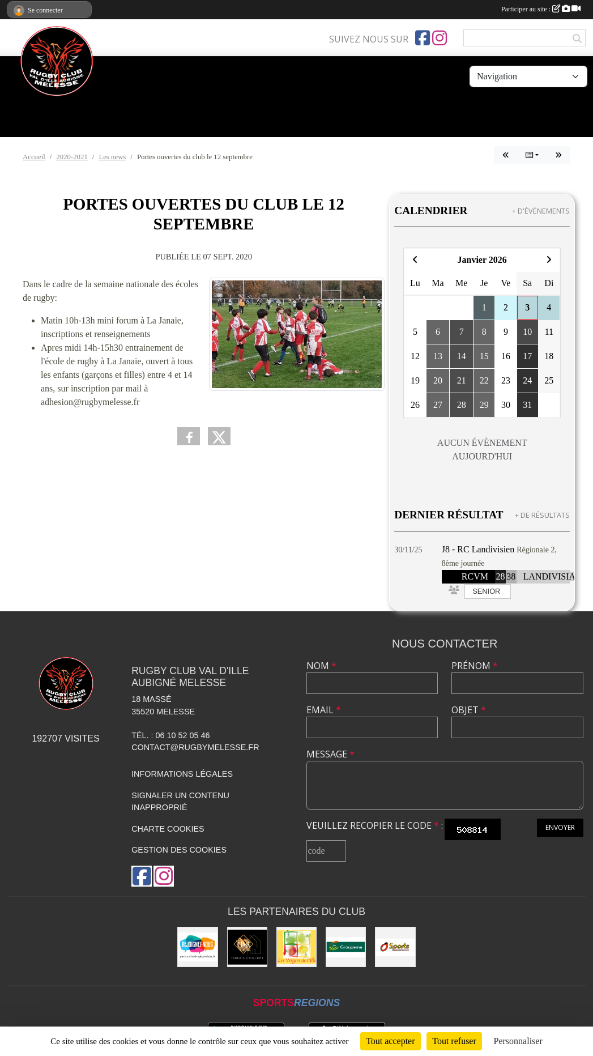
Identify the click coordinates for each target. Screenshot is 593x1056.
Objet (468, 710)
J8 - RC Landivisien (478, 549)
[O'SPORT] (395, 947)
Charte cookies (167, 828)
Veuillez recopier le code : (374, 825)
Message (330, 754)
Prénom (474, 665)
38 (510, 576)
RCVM (475, 576)
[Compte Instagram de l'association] (439, 37)
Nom (321, 665)
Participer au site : (541, 9)
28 (500, 576)
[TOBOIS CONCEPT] (247, 947)
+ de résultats (542, 515)
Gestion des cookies (179, 849)
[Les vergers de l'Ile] (296, 947)
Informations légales (182, 773)
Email (323, 710)
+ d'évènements (541, 211)
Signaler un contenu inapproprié (180, 801)
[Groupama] (346, 947)
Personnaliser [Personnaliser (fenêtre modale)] (518, 1041)
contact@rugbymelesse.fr (195, 747)
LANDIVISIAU (552, 576)
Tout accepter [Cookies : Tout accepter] (390, 1041)
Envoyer (560, 827)
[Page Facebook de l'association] (422, 37)
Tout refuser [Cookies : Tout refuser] (454, 1041)
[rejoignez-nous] (197, 947)
